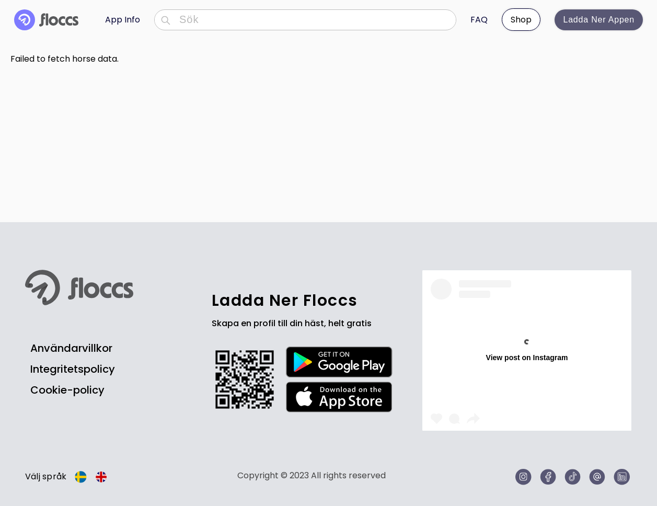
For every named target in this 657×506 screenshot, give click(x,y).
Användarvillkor (71, 348)
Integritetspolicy (72, 369)
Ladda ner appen (599, 19)
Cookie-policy (67, 390)
